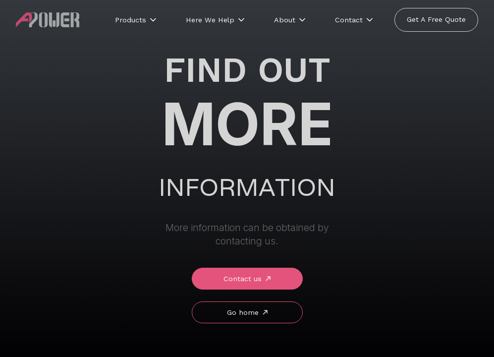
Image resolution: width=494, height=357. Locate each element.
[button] (136, 20)
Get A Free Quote (436, 19)
